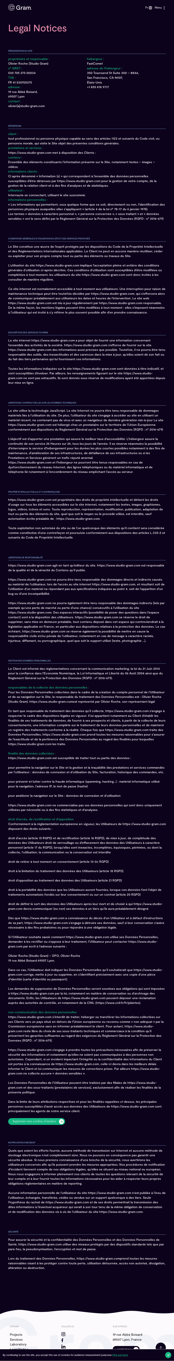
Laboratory (18, 1344)
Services (16, 1339)
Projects (16, 1334)
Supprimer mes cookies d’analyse (34, 1121)
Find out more (120, 1354)
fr (148, 7)
